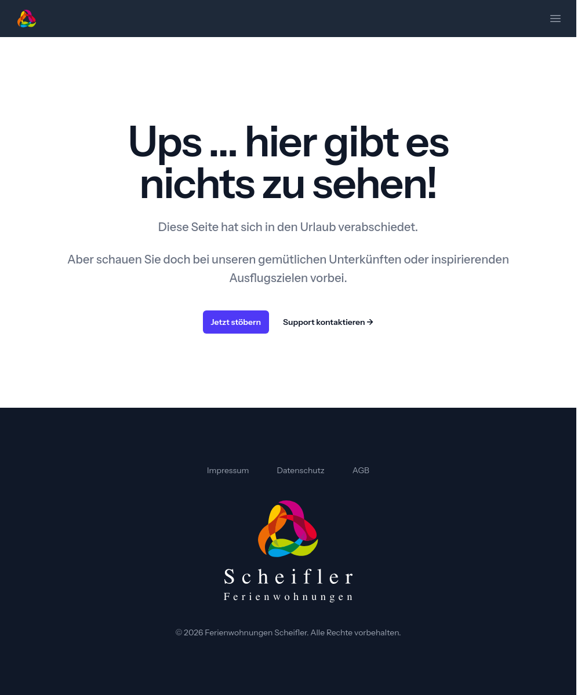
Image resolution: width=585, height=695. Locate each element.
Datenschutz (301, 470)
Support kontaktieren (328, 322)
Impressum (228, 470)
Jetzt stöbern (236, 322)
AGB (361, 470)
